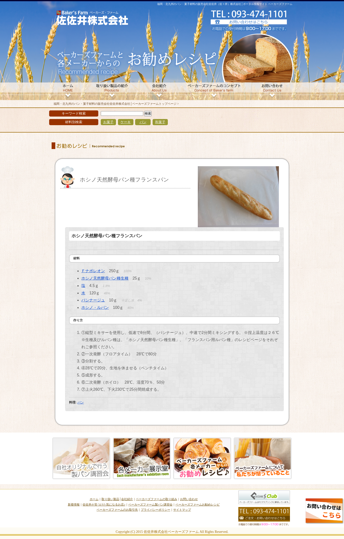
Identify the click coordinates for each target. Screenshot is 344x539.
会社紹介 (127, 499)
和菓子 (160, 122)
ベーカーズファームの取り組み (156, 499)
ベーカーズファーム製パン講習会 (150, 504)
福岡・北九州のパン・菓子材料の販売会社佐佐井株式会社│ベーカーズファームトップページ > (116, 103)
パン (143, 122)
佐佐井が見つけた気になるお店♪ (104, 504)
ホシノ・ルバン (95, 307)
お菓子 (108, 122)
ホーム (94, 499)
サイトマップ (182, 509)
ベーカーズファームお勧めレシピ (197, 504)
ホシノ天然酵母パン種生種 (105, 278)
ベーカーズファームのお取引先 (117, 509)
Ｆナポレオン (93, 271)
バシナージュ (93, 300)
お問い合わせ (189, 499)
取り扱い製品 (110, 499)
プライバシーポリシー (155, 509)
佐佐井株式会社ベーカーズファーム (171, 532)
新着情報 (74, 504)
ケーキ (125, 122)
